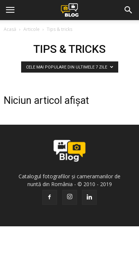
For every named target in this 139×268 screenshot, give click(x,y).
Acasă (10, 29)
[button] (128, 10)
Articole (31, 29)
